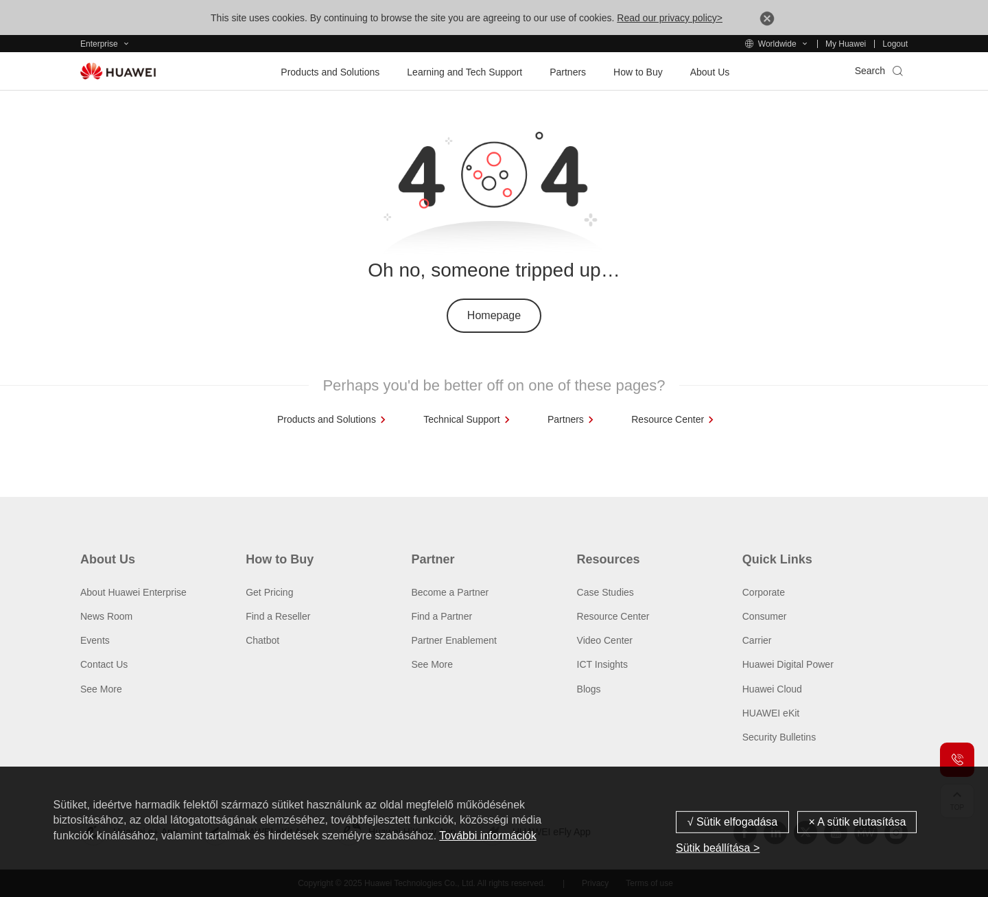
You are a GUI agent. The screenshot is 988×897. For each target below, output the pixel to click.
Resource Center (613, 616)
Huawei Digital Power (788, 664)
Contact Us (104, 664)
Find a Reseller (278, 616)
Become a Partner (450, 592)
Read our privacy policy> (669, 17)
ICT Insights (602, 664)
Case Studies (605, 592)
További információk (487, 835)
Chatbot (262, 640)
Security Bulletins (779, 737)
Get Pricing (269, 592)
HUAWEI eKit (771, 713)
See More (101, 689)
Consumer (764, 616)
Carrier (757, 640)
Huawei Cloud (772, 689)
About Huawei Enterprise (133, 592)
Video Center (605, 640)
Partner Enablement (454, 640)
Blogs (589, 689)
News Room (106, 616)
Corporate (763, 592)
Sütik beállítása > (718, 848)
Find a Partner (441, 616)
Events (95, 640)
